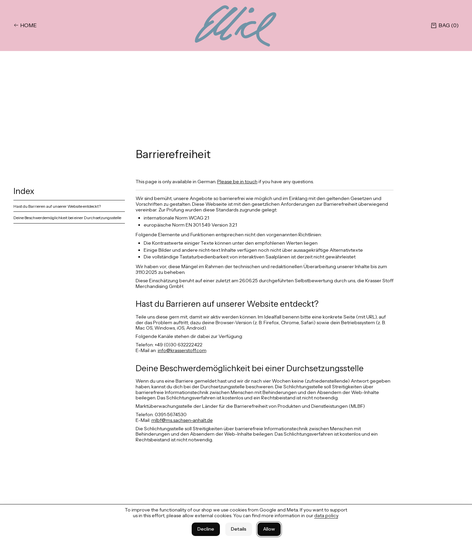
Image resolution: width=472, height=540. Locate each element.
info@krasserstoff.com (182, 350)
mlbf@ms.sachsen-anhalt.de (182, 420)
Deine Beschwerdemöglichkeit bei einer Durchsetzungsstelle (67, 217)
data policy (326, 515)
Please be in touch (237, 182)
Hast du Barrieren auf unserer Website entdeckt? (57, 206)
